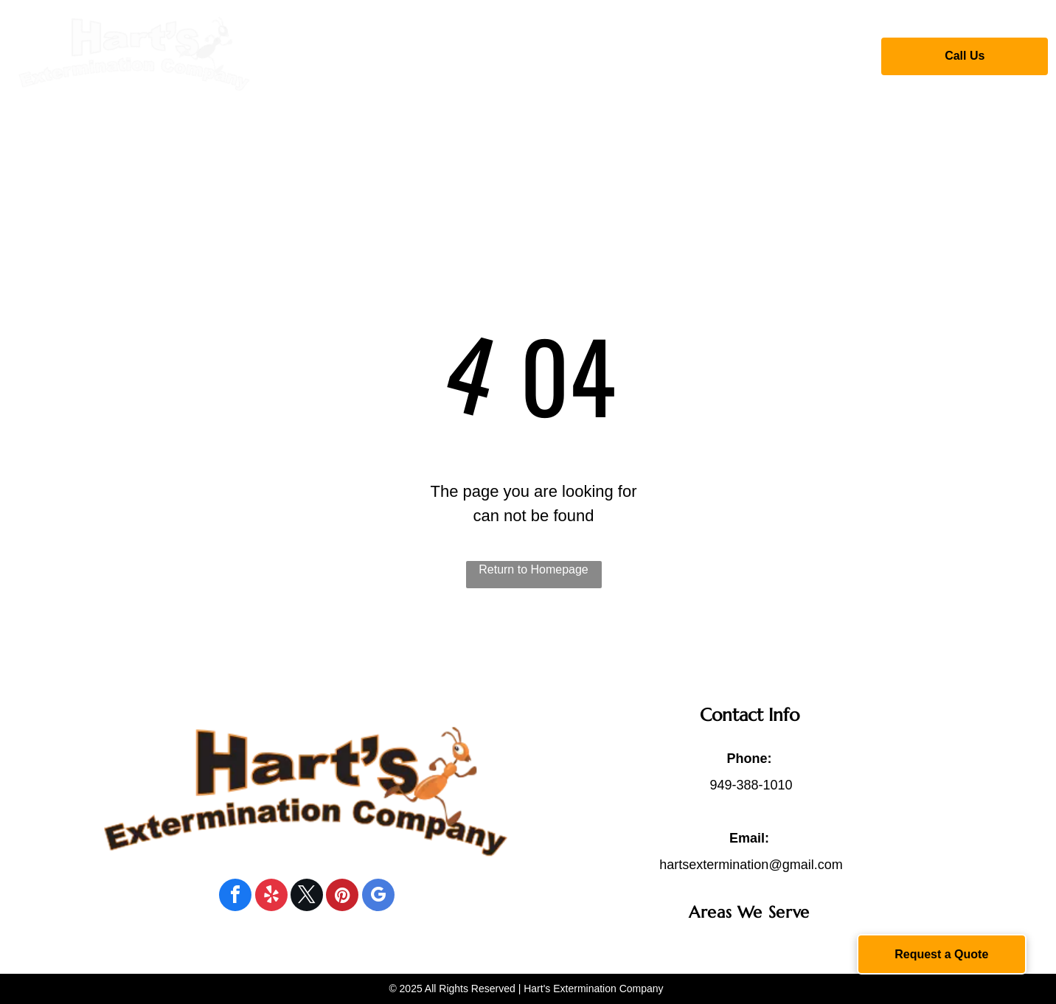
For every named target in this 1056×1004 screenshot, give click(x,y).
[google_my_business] (378, 897)
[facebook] (235, 897)
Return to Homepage (533, 569)
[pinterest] (342, 897)
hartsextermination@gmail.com (750, 864)
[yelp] (271, 897)
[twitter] (307, 897)
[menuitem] (338, 53)
